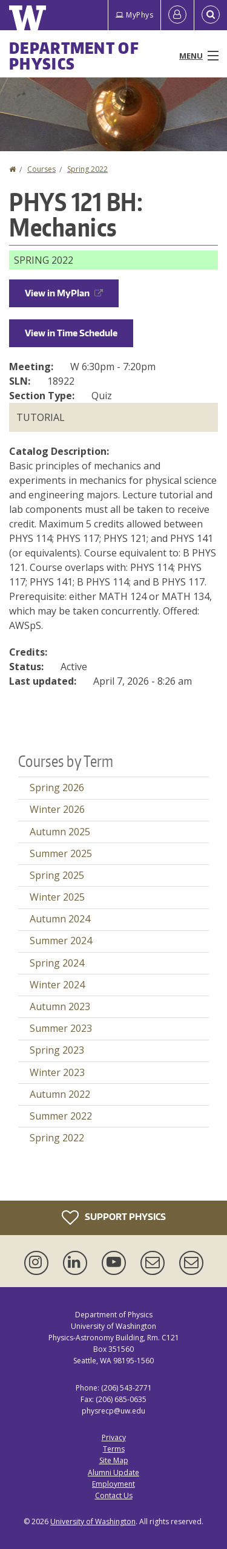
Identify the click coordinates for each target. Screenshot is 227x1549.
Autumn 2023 (60, 1006)
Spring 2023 (57, 1050)
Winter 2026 (57, 809)
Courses (41, 169)
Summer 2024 (61, 940)
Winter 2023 (57, 1072)
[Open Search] (210, 15)
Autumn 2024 (60, 918)
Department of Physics (74, 55)
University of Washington (93, 1521)
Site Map (113, 1460)
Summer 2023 (61, 1028)
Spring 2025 (57, 875)
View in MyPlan (64, 293)
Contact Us (114, 1495)
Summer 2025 (61, 853)
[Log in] (177, 15)
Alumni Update (113, 1472)
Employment (113, 1484)
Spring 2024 (57, 963)
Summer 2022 (61, 1116)
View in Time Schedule (71, 333)
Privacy (114, 1437)
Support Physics (114, 1217)
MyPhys (134, 15)
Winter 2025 (57, 897)
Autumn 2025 (60, 831)
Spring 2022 (87, 169)
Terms (114, 1449)
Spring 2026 (57, 787)
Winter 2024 (57, 984)
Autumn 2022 (60, 1094)
